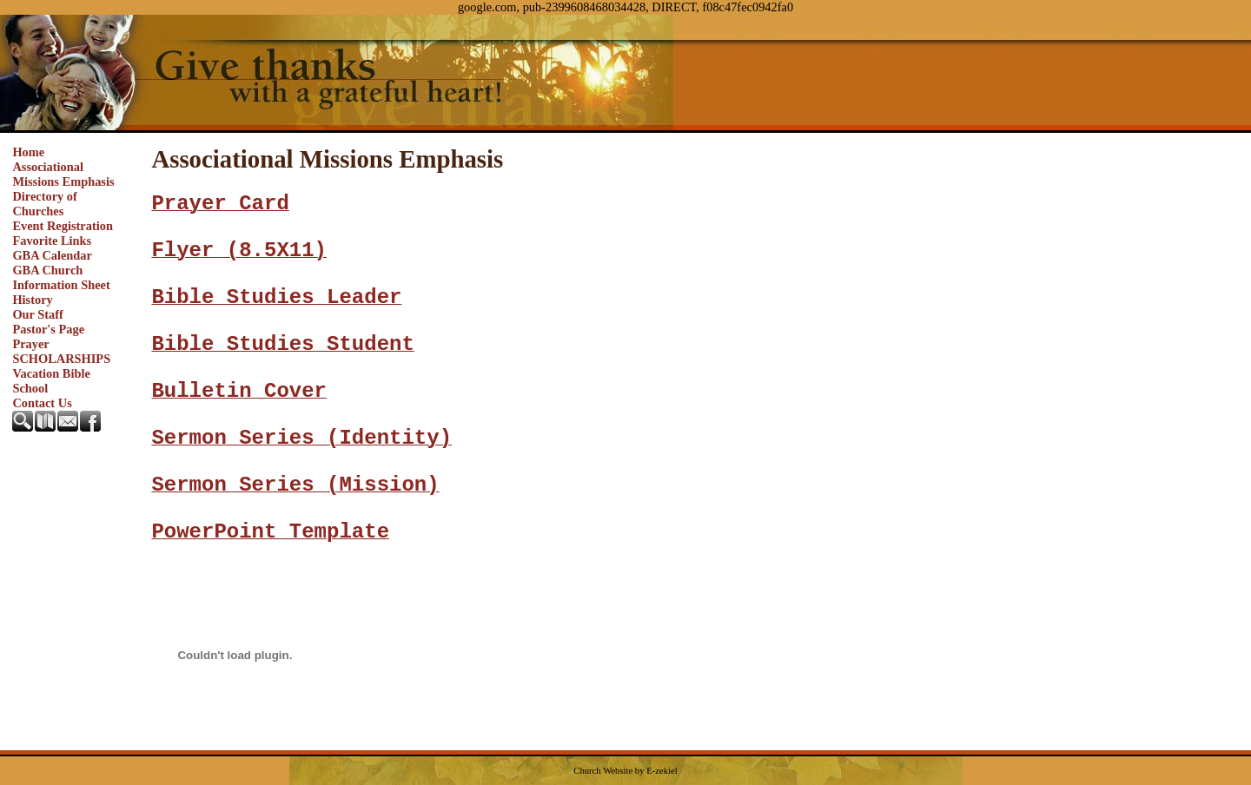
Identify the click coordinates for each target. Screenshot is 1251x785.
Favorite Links (51, 240)
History (32, 300)
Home (28, 152)
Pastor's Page (48, 329)
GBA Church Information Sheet (60, 277)
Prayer (30, 344)
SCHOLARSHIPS (61, 359)
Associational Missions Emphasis (63, 174)
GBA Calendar (52, 255)
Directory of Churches (44, 203)
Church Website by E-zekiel (625, 770)
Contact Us (41, 403)
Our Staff (37, 314)
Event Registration (62, 226)
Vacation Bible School (50, 380)
